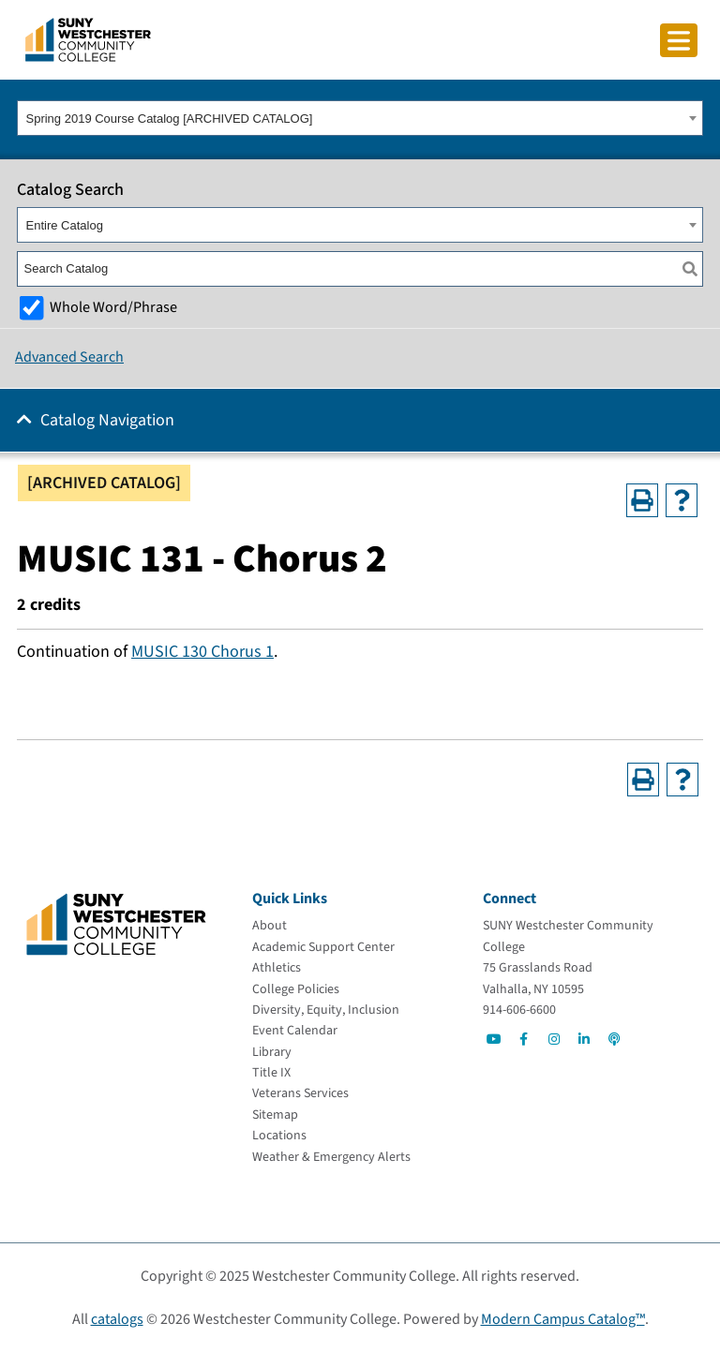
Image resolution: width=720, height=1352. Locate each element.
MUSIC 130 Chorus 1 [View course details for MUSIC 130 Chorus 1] (202, 651)
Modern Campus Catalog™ (563, 1319)
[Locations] (279, 1135)
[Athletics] (276, 967)
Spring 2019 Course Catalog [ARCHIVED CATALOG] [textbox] (169, 118)
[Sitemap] (275, 1115)
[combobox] (360, 118)
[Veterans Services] (300, 1093)
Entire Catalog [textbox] (64, 225)
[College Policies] (295, 989)
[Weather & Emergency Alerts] (331, 1157)
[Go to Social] (494, 1039)
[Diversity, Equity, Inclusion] (325, 1010)
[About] (269, 925)
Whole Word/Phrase (113, 307)
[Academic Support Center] (323, 947)
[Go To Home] (88, 38)
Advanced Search (69, 357)
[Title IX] (271, 1072)
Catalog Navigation (107, 420)
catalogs (117, 1319)
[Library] (272, 1052)
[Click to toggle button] (679, 40)
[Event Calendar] (295, 1030)
